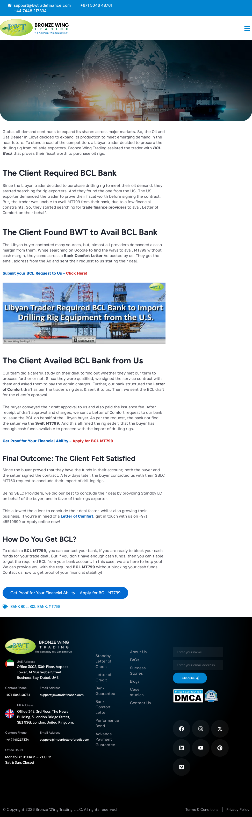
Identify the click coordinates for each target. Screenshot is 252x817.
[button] (247, 28)
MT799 (54, 606)
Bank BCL (19, 606)
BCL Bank (38, 606)
